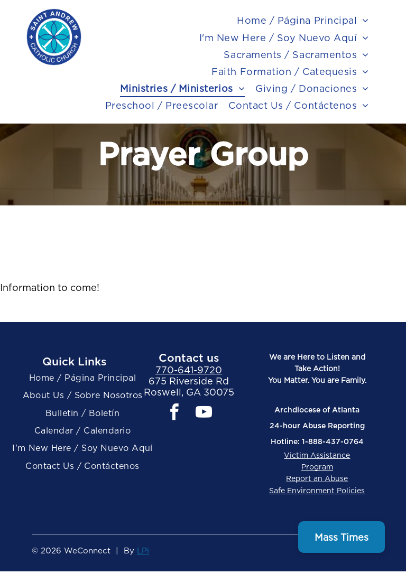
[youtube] (203, 414)
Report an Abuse (317, 478)
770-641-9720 (188, 369)
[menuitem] (303, 20)
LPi (143, 551)
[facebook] (173, 414)
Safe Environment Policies (317, 490)
